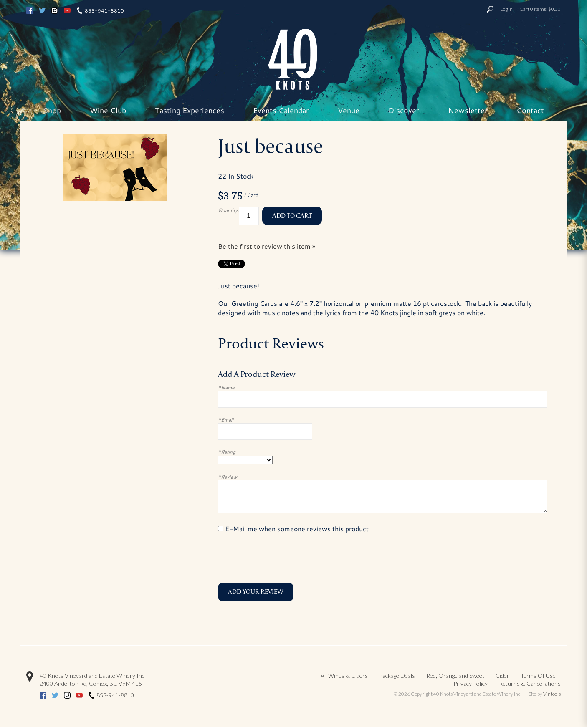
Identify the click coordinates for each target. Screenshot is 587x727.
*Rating (226, 451)
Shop (52, 110)
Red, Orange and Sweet (455, 675)
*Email (225, 419)
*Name (226, 387)
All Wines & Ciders (344, 675)
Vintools (552, 694)
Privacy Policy (470, 683)
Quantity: (228, 210)
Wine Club (108, 110)
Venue (348, 110)
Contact (530, 110)
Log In (506, 9)
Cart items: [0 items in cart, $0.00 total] (540, 9)
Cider (502, 675)
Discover (403, 110)
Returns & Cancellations (530, 683)
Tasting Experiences (189, 110)
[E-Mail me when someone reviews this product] (220, 528)
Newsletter (468, 110)
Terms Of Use (538, 675)
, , (91, 683)
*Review (227, 476)
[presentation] (281, 558)
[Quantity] (249, 216)
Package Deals (397, 675)
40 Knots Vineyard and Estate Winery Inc (92, 675)
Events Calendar (281, 110)
